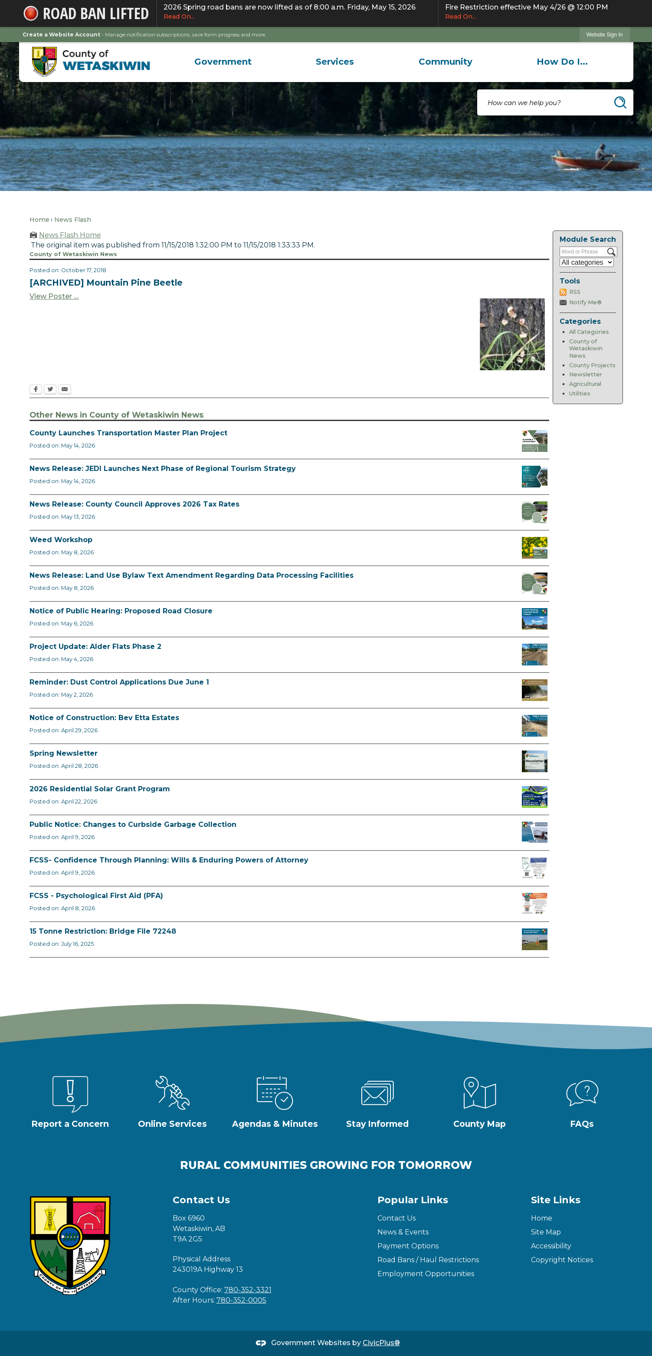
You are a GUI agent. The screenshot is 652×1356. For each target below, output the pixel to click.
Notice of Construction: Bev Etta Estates (104, 718)
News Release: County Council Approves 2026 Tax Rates (134, 504)
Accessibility (551, 1246)
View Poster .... (54, 296)
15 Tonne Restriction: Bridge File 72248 (102, 931)
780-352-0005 (241, 1300)
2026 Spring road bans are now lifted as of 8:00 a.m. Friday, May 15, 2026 (297, 12)
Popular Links (412, 1200)
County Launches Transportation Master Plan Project (128, 433)
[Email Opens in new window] (64, 390)
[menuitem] (223, 61)
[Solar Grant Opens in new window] (534, 797)
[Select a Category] (587, 262)
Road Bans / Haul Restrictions (428, 1260)
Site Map (546, 1232)
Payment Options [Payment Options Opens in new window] (408, 1246)
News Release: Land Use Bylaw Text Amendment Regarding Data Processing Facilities (191, 575)
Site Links (555, 1200)
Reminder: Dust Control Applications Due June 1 (119, 682)
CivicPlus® (381, 1343)
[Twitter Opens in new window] (50, 390)
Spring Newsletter (63, 753)
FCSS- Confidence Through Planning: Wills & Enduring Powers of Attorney (168, 860)
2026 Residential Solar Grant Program (99, 789)
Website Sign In (604, 35)
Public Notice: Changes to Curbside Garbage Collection (132, 824)
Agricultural (585, 384)
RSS (574, 292)
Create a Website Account (61, 34)
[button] (620, 102)
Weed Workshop (60, 540)
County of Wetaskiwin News (586, 348)
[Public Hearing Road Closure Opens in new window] (534, 619)
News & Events (403, 1232)
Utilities (579, 393)
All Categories (589, 332)
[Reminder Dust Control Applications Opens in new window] (534, 690)
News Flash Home (70, 235)
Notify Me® (585, 302)
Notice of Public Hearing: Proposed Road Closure (121, 611)
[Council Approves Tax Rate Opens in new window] (534, 512)
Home (39, 220)
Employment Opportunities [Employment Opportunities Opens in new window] (425, 1274)
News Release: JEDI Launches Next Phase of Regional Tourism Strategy (162, 468)
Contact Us (396, 1218)
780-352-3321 (248, 1290)
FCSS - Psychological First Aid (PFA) (96, 896)
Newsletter (585, 374)
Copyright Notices (562, 1260)
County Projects (592, 365)
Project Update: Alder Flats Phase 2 (95, 646)
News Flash (72, 220)
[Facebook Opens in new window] (35, 390)
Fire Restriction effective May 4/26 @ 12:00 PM (534, 12)
